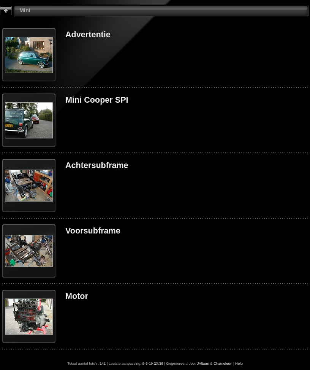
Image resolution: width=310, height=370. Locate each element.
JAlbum (203, 363)
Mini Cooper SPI (96, 100)
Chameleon (223, 363)
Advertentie (88, 34)
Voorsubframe (92, 230)
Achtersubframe (96, 165)
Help (239, 363)
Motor (76, 296)
